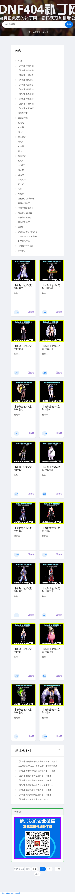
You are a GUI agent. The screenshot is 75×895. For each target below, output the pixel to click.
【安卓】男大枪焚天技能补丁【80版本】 (34, 790)
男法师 (19, 175)
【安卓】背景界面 (24, 104)
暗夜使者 (20, 156)
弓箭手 (19, 194)
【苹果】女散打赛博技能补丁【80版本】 (34, 780)
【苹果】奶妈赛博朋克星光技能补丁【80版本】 (37, 761)
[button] (37, 50)
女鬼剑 (19, 123)
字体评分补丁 (22, 222)
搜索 (69, 24)
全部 (18, 61)
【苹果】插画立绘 (24, 80)
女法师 (19, 146)
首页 (29, 32)
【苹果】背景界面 (24, 66)
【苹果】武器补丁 (24, 85)
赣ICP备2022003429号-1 (12, 893)
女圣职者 (20, 137)
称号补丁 (20, 251)
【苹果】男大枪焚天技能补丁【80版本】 (34, 795)
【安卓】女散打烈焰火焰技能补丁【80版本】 (36, 771)
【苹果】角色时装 (24, 70)
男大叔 (19, 170)
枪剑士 (45, 32)
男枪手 (19, 132)
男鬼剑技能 (21, 118)
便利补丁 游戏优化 (24, 198)
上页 (34, 869)
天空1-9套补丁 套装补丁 (27, 236)
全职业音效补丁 (23, 217)
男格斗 (19, 142)
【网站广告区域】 (24, 246)
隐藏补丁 (20, 227)
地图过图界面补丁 (24, 208)
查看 (31, 312)
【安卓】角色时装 (24, 94)
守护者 (19, 184)
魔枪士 (19, 151)
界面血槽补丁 (22, 203)
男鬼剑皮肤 (21, 113)
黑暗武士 (20, 180)
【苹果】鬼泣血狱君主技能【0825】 (32, 799)
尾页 (37, 874)
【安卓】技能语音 (24, 99)
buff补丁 (20, 165)
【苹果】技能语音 (24, 75)
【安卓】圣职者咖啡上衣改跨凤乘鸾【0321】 (36, 785)
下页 (58, 869)
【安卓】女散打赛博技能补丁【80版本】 (34, 776)
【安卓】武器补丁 (24, 108)
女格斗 (19, 161)
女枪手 (19, 127)
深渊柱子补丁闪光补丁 (26, 232)
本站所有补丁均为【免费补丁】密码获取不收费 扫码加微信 (37, 766)
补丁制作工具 (22, 241)
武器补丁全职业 (23, 213)
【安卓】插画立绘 (24, 89)
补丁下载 (37, 32)
